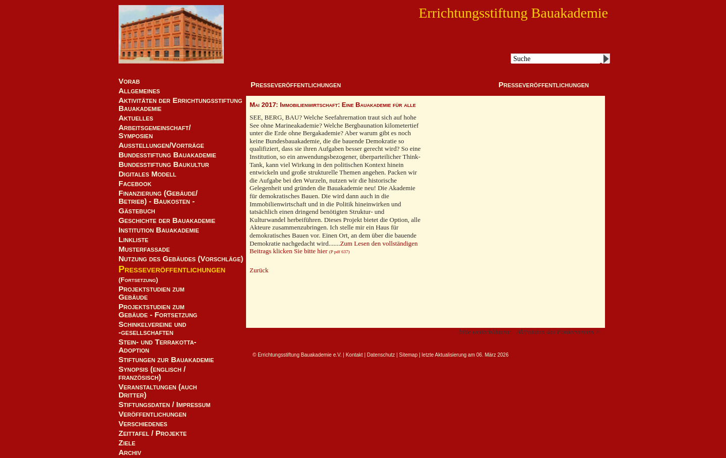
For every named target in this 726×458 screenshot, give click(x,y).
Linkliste (133, 240)
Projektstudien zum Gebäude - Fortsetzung (157, 311)
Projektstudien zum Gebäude (151, 293)
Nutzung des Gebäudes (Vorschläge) (181, 259)
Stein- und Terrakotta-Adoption (157, 346)
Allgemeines (139, 91)
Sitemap (408, 355)
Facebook (134, 184)
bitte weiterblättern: (485, 331)
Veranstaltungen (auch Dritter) (157, 391)
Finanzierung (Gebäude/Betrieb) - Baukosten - (158, 197)
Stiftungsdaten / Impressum (164, 404)
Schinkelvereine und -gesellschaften (152, 328)
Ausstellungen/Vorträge (161, 145)
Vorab (129, 81)
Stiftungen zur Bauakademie (166, 360)
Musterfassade (144, 249)
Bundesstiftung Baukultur (163, 164)
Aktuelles (135, 118)
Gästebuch (136, 211)
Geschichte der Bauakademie (166, 220)
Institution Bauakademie (158, 230)
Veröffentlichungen (152, 414)
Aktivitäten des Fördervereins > (558, 331)
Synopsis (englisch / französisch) (152, 373)
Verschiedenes (142, 424)
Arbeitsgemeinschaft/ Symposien (154, 132)
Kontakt (354, 355)
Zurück (259, 270)
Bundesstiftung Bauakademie (167, 155)
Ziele (127, 443)
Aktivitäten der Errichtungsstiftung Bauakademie (180, 104)
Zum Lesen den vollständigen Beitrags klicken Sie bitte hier (334, 247)
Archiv (129, 452)
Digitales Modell (147, 174)
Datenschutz (381, 355)
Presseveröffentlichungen (171, 269)
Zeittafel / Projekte (152, 433)
